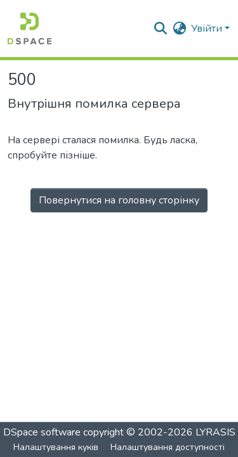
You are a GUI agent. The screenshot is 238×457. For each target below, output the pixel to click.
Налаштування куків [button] (55, 447)
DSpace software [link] (42, 432)
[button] (29, 28)
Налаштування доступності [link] (167, 447)
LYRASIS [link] (215, 432)
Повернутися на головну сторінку (119, 200)
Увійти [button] (208, 28)
